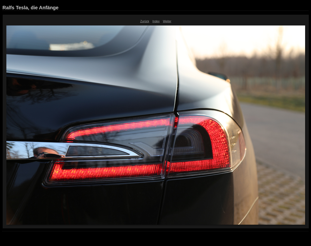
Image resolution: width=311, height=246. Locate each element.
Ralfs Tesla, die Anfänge (30, 7)
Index (155, 21)
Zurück (144, 21)
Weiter (167, 21)
